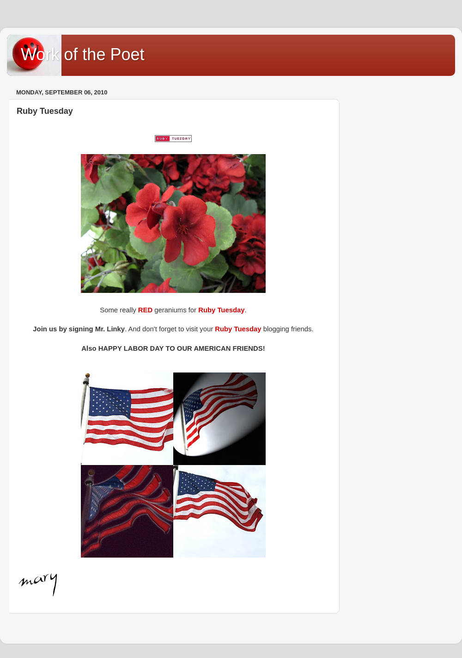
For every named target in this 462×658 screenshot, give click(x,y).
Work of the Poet (82, 54)
